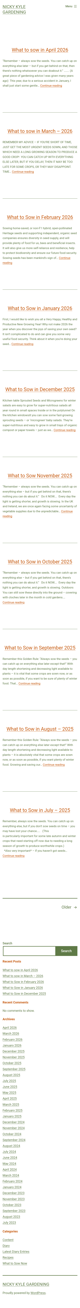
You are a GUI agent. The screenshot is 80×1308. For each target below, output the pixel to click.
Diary (6, 1246)
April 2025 (10, 1098)
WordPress (38, 1293)
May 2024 (9, 1163)
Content (8, 1240)
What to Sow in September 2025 (39, 648)
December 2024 (14, 1122)
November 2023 (14, 1199)
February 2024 (12, 1181)
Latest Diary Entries (16, 1251)
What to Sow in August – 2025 (40, 729)
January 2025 (12, 1116)
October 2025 (12, 1063)
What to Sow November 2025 (40, 476)
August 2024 (11, 1146)
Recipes (8, 1257)
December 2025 (14, 1051)
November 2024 (14, 1128)
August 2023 (11, 1216)
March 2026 (11, 1033)
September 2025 (14, 1069)
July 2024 (9, 1151)
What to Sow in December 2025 (40, 389)
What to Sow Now (15, 1263)
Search (7, 943)
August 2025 (11, 1075)
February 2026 (12, 1039)
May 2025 (9, 1092)
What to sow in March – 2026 (40, 131)
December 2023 (14, 1193)
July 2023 (9, 1222)
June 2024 (10, 1157)
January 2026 (12, 1045)
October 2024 (12, 1134)
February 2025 (12, 1110)
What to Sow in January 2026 (40, 308)
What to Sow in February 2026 (40, 217)
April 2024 (10, 1169)
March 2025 (11, 1104)
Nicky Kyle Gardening (26, 1284)
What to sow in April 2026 (40, 50)
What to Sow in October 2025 (40, 562)
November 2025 (14, 1057)
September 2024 (14, 1140)
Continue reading (51, 85)
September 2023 (14, 1211)
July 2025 (9, 1081)
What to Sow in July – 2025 (40, 810)
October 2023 (12, 1205)
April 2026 (10, 1027)
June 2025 (10, 1087)
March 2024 (11, 1175)
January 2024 (12, 1187)
